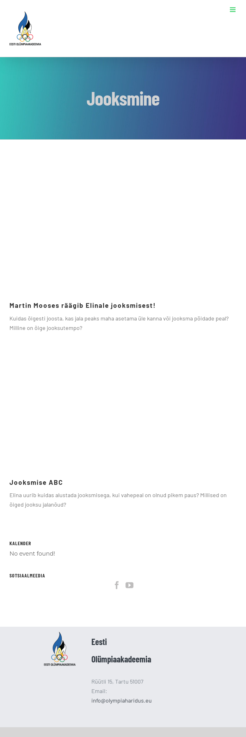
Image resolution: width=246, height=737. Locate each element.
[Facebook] (117, 585)
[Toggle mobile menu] (233, 9)
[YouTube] (129, 585)
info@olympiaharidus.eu (121, 700)
